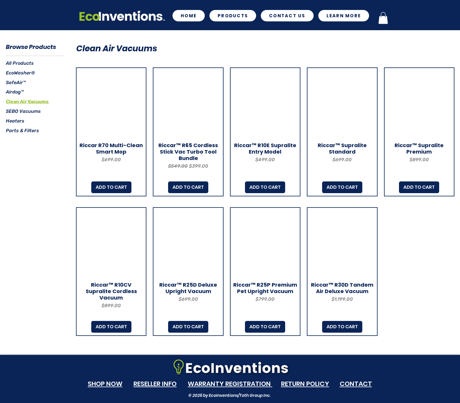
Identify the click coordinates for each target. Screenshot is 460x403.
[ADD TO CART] (111, 187)
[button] (343, 15)
